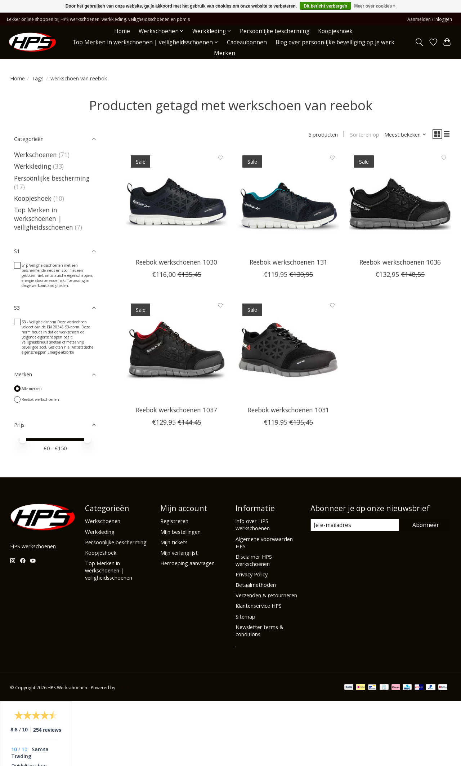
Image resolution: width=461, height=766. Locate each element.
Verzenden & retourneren (266, 595)
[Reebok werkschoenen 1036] (400, 202)
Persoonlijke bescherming (274, 31)
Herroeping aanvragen (187, 563)
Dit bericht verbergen (325, 6)
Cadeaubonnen (247, 42)
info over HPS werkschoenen (253, 524)
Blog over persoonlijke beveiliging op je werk (335, 42)
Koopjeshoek (335, 31)
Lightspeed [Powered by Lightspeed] (127, 688)
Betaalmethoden (256, 584)
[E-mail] (354, 525)
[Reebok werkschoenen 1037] (177, 350)
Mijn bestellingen (180, 531)
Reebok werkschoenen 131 (288, 262)
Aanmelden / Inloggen (429, 19)
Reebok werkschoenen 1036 (400, 262)
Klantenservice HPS (259, 605)
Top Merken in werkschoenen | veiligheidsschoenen (43, 218)
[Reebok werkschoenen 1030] (177, 202)
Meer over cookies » (374, 6)
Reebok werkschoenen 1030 (176, 262)
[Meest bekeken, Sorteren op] (404, 134)
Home (122, 31)
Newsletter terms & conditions (259, 630)
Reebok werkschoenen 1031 (288, 410)
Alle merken (32, 388)
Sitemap (245, 616)
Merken (224, 53)
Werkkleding (32, 166)
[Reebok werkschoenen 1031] (288, 350)
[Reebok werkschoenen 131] (288, 202)
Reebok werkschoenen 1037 (176, 410)
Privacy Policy (252, 574)
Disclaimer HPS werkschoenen (254, 560)
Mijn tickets (174, 542)
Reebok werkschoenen (40, 399)
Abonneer (426, 524)
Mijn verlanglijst (179, 552)
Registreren (174, 520)
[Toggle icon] (419, 42)
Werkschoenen (35, 154)
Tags (37, 78)
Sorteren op (363, 134)
